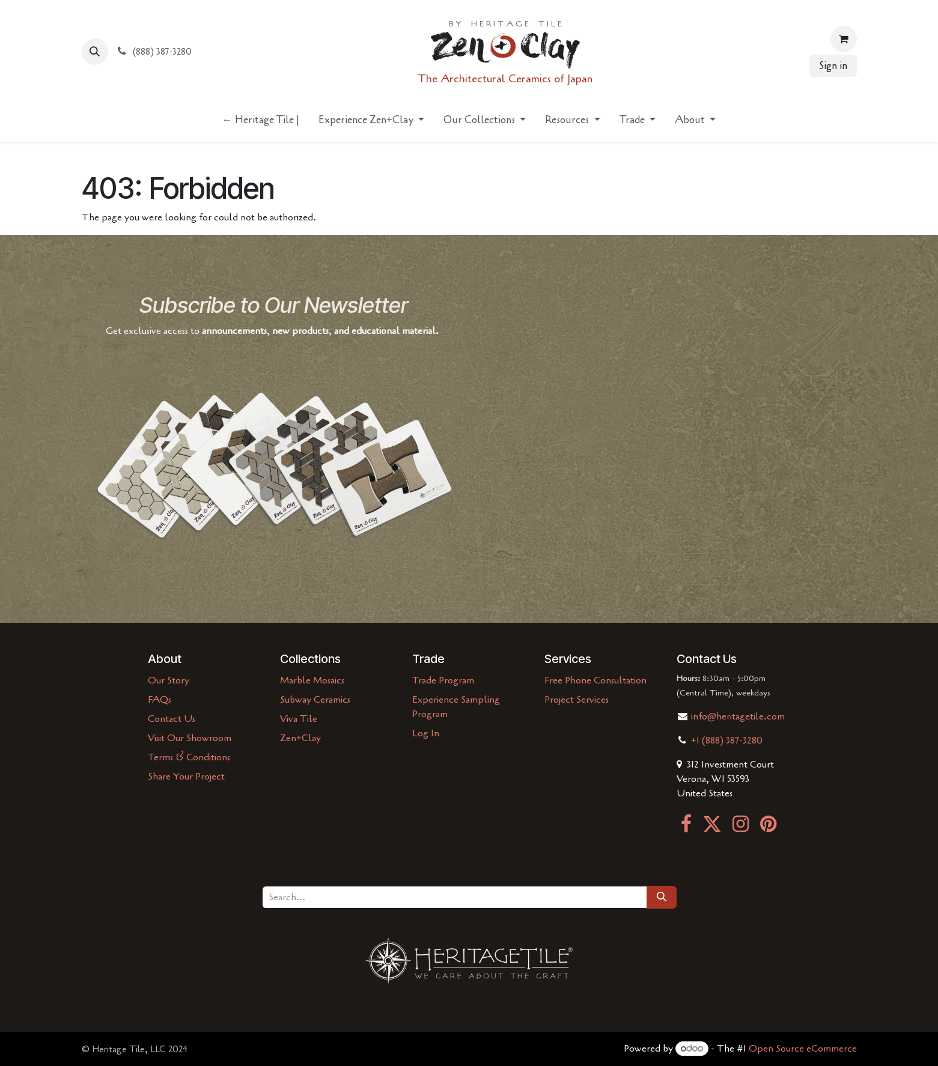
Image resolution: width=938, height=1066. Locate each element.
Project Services (576, 699)
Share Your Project (186, 776)
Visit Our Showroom (189, 738)
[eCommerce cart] (843, 39)
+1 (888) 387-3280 (727, 740)
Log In (425, 733)
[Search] (662, 897)
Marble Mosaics (312, 680)
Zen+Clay (300, 738)
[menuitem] (261, 122)
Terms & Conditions (189, 757)
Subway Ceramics (315, 699)
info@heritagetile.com (737, 716)
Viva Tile (298, 718)
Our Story (168, 680)
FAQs (159, 699)
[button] (95, 51)
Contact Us (171, 718)
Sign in (833, 66)
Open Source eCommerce (803, 1048)
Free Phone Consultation (595, 680)
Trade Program (443, 680)
